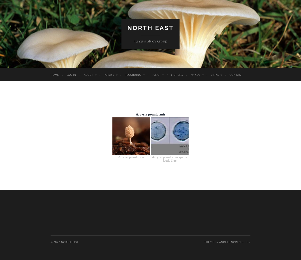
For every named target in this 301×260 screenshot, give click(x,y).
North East (150, 28)
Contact (236, 74)
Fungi (156, 74)
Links (215, 74)
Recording (133, 74)
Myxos (195, 74)
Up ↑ (247, 242)
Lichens (177, 74)
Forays (109, 74)
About (88, 74)
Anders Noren (230, 242)
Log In (71, 74)
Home (55, 74)
